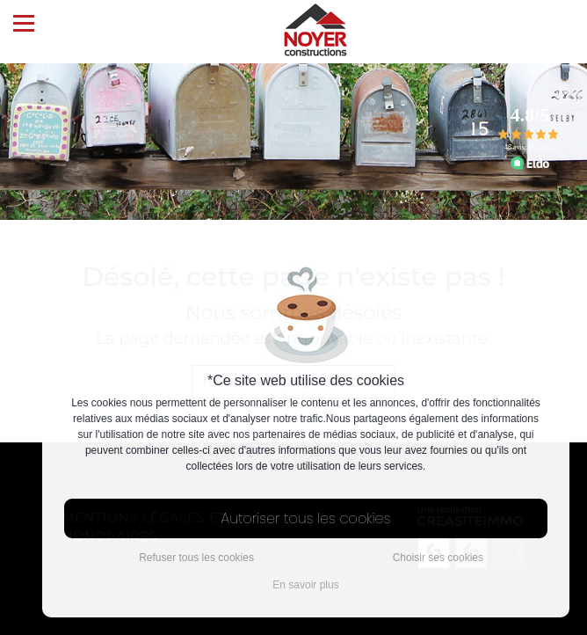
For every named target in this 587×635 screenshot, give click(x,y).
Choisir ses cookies (438, 557)
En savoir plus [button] (305, 585)
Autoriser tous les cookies (306, 518)
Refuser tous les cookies (196, 557)
